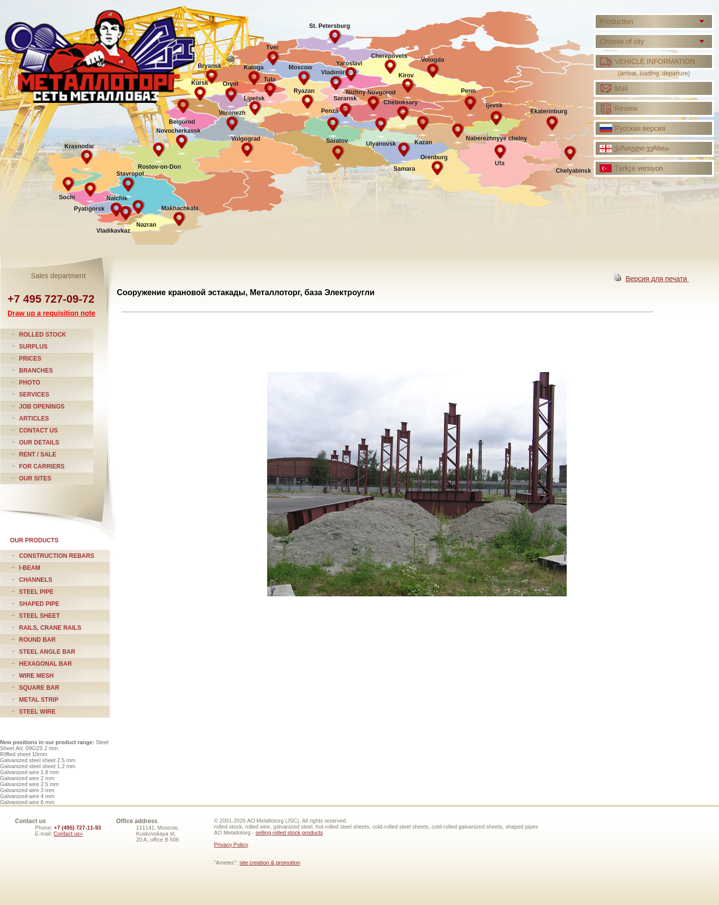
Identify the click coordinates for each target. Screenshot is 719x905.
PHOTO (29, 382)
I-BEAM (29, 567)
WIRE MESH (36, 675)
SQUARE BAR (39, 687)
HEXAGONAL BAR (45, 663)
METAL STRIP (38, 699)
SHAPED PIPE (39, 603)
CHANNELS (35, 579)
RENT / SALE (37, 454)
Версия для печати (657, 279)
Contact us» (68, 834)
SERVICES (34, 394)
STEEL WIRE (37, 711)
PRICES (30, 358)
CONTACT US (38, 430)
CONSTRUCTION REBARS (56, 555)
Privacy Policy (231, 845)
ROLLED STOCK (42, 334)
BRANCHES (36, 370)
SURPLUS (33, 346)
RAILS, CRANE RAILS (50, 627)
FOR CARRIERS (41, 466)
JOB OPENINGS (41, 406)
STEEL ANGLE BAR (47, 651)
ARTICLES (34, 418)
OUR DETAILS (39, 442)
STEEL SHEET (39, 615)
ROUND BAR (37, 639)
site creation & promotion (270, 863)
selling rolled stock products (289, 833)
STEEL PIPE (36, 591)
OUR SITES (35, 478)
